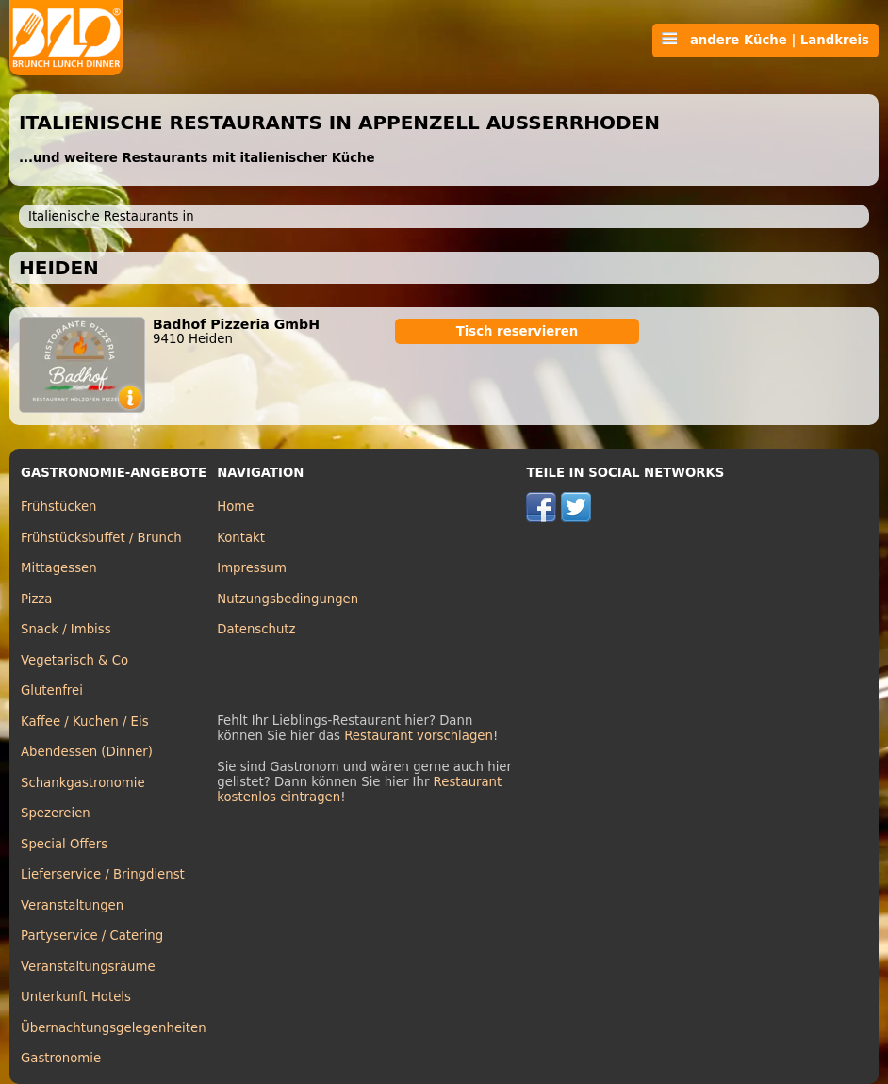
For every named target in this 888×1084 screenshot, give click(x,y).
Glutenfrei (52, 690)
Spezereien (55, 813)
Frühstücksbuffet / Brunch (101, 538)
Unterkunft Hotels (76, 997)
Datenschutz (256, 629)
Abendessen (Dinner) (87, 752)
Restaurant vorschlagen (418, 736)
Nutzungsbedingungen (287, 599)
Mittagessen (59, 568)
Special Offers (64, 844)
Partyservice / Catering (92, 935)
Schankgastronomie (83, 783)
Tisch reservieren (517, 331)
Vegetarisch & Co (74, 660)
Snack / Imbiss (66, 629)
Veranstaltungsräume (88, 967)
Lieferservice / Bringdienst (103, 874)
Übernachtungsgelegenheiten (113, 1028)
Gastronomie (61, 1058)
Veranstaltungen (72, 905)
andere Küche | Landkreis (765, 39)
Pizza (36, 599)
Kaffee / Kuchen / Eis (85, 721)
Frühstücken (59, 507)
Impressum (252, 568)
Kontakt (241, 538)
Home (235, 507)
